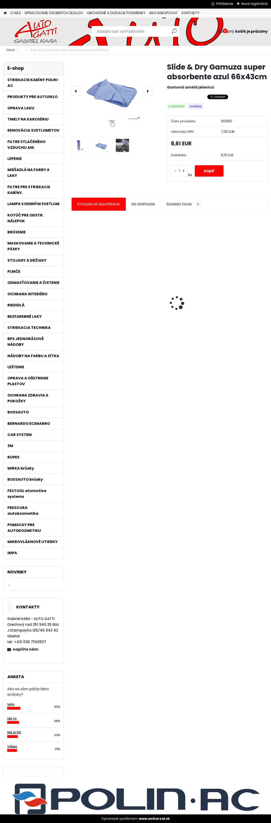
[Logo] (35, 31)
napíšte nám (25, 649)
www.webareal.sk (154, 818)
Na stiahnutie (143, 204)
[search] (174, 33)
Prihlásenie (224, 3)
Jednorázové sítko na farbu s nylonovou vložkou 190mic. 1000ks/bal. (101, 308)
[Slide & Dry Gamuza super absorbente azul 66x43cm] (111, 91)
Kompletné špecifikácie (98, 204)
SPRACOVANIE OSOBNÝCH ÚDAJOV (54, 12)
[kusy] (179, 171)
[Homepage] (5, 13)
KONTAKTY (190, 12)
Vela (10, 704)
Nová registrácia (254, 3)
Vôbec (12, 746)
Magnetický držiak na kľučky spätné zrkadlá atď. (233, 289)
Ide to (12, 718)
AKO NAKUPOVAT (163, 12)
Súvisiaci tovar (184, 204)
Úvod (10, 50)
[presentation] (76, 91)
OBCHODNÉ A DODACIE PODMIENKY (116, 12)
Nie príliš (14, 732)
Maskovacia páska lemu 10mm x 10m (169, 307)
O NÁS (15, 12)
